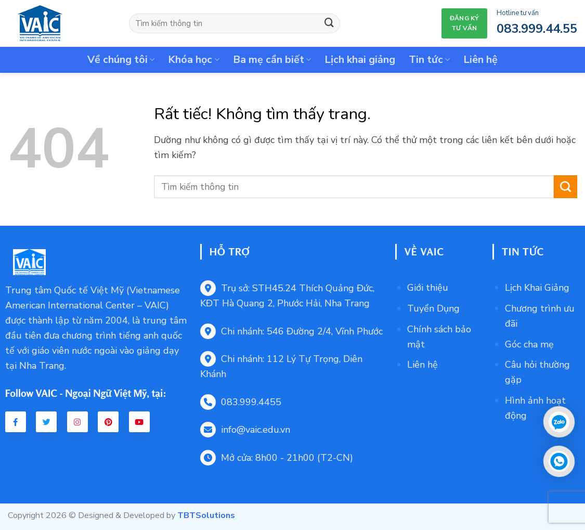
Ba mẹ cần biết (272, 60)
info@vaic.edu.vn (245, 429)
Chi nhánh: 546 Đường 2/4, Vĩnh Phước (291, 331)
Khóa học (193, 60)
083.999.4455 (240, 402)
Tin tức (429, 60)
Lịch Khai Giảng (537, 287)
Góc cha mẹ (529, 344)
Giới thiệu (427, 287)
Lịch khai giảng (359, 60)
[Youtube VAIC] (139, 421)
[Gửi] (329, 23)
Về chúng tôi (120, 60)
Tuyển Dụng (433, 308)
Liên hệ (480, 60)
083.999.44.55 (537, 28)
